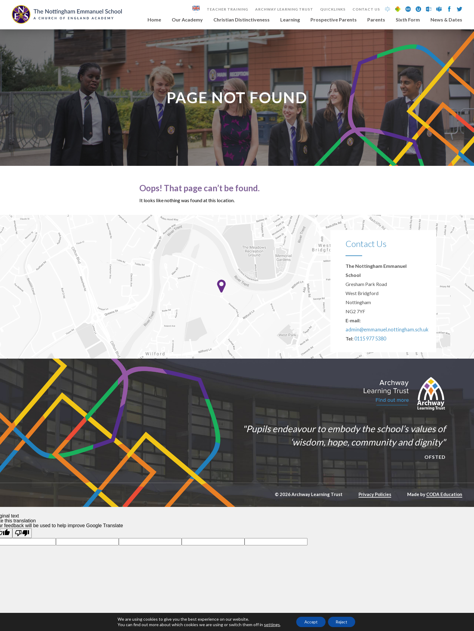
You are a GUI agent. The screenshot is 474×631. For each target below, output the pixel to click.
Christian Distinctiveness (241, 19)
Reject (343, 621)
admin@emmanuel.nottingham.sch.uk (384, 339)
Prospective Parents (333, 19)
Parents (376, 19)
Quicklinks (333, 9)
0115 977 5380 (370, 348)
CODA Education (444, 504)
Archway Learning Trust (284, 9)
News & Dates (446, 19)
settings (269, 624)
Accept (309, 621)
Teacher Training (227, 9)
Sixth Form (408, 19)
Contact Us (366, 9)
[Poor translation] (22, 543)
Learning (290, 19)
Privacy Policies (375, 504)
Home (154, 19)
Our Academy (187, 19)
